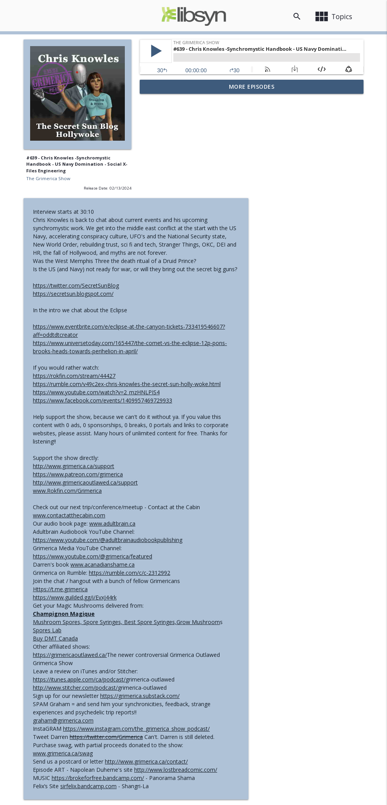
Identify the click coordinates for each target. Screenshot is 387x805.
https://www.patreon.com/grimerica (194, 372)
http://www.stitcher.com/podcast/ (191, 586)
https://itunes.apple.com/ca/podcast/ (195, 577)
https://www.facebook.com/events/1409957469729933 (218, 298)
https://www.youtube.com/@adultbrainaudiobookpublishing (224, 438)
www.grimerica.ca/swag (179, 651)
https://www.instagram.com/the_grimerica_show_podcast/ (252, 627)
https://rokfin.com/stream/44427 (190, 274)
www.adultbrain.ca (228, 422)
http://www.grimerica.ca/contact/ (262, 660)
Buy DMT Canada (171, 536)
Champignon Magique (180, 512)
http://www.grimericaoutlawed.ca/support (201, 381)
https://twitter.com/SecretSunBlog (192, 184)
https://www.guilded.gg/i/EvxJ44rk (191, 495)
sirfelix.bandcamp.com (204, 684)
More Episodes (252, 86)
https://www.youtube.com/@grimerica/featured (208, 454)
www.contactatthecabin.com (185, 413)
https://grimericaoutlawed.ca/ (186, 553)
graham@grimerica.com (179, 619)
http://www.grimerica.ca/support (189, 364)
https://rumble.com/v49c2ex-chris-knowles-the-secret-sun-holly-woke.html (243, 282)
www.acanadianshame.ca (219, 463)
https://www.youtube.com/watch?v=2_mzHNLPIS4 (212, 290)
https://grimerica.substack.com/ (256, 594)
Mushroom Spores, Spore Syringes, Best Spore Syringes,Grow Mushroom (242, 520)
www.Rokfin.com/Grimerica (183, 389)
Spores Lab (163, 528)
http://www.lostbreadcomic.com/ (291, 668)
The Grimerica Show (48, 178)
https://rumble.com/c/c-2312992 (245, 471)
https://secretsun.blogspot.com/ (189, 192)
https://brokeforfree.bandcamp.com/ (214, 676)
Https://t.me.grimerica (176, 487)
